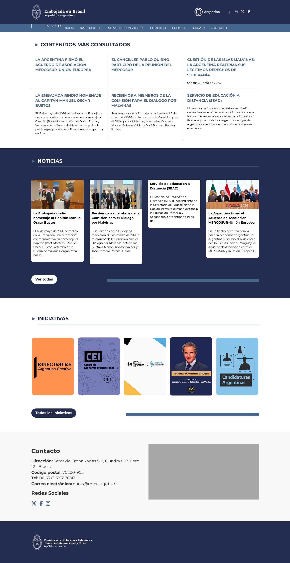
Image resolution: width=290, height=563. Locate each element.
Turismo (170, 28)
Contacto (191, 28)
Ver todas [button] (44, 279)
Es (257, 12)
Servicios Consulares (98, 28)
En (240, 12)
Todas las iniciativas (53, 413)
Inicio (41, 28)
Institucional (63, 28)
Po (248, 12)
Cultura (150, 28)
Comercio (130, 28)
